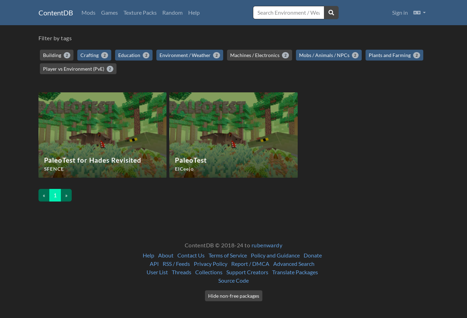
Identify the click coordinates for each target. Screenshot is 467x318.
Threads (181, 272)
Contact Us (191, 255)
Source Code (233, 280)
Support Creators (247, 272)
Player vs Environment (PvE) (78, 69)
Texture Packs (140, 12)
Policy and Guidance (275, 255)
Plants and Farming (394, 55)
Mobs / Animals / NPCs (329, 55)
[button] (420, 13)
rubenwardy (267, 245)
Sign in (400, 12)
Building (57, 55)
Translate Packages (295, 272)
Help (194, 12)
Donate (313, 255)
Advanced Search (293, 263)
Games (109, 12)
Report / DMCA (250, 263)
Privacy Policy (210, 263)
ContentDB (55, 12)
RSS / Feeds (176, 263)
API (154, 263)
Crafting (94, 55)
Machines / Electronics (259, 55)
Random (172, 12)
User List (157, 272)
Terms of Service (227, 255)
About (166, 255)
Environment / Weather (190, 55)
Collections (208, 272)
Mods (88, 12)
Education (134, 55)
